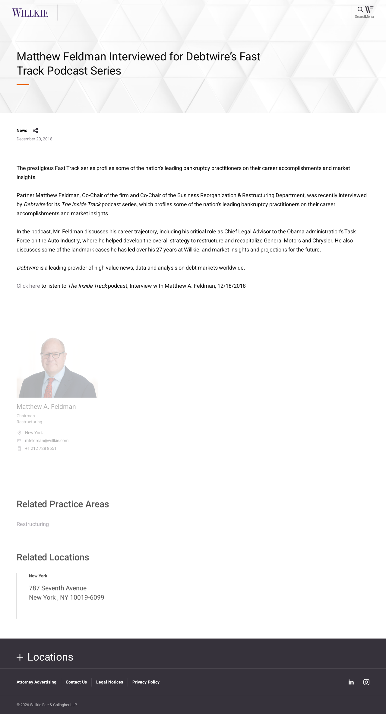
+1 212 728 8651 (37, 452)
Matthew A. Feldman (46, 410)
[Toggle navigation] (369, 12)
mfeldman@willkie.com (42, 444)
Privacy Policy (146, 682)
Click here (28, 286)
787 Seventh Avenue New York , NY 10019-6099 (66, 596)
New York (30, 437)
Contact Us (76, 682)
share (35, 130)
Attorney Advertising (36, 682)
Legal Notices (109, 682)
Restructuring (33, 527)
